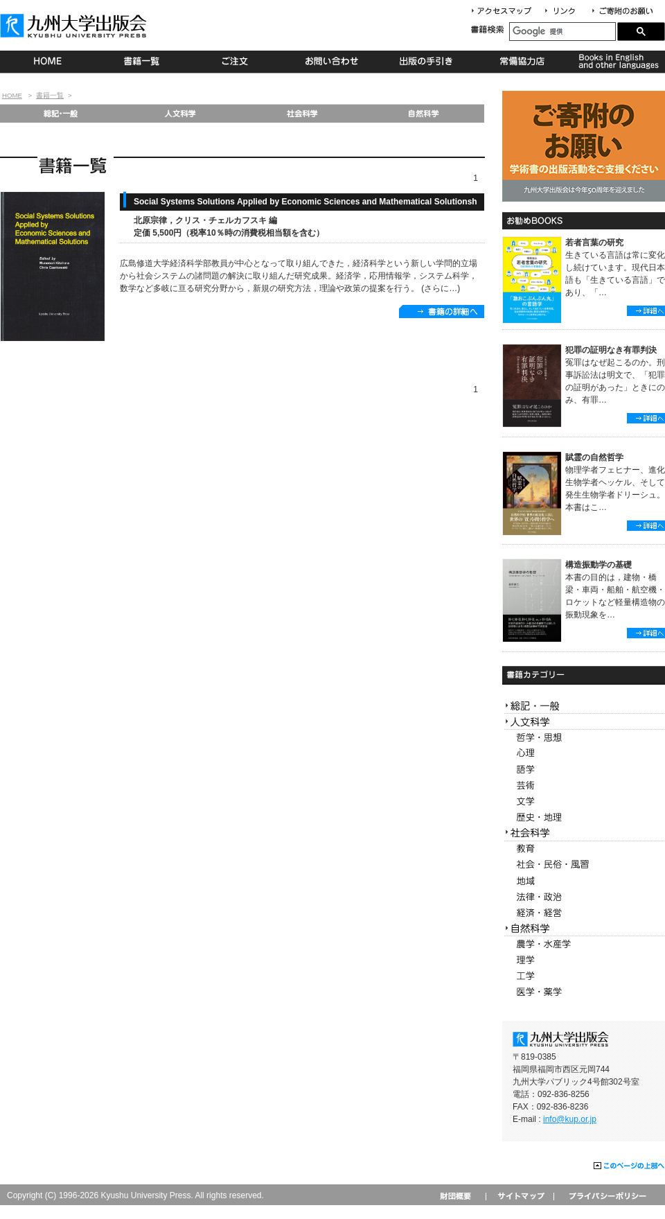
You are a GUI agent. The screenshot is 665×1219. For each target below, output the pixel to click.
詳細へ (646, 311)
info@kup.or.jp (569, 1119)
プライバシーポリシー (606, 1195)
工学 (583, 976)
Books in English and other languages (616, 62)
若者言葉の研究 (594, 242)
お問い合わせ (332, 62)
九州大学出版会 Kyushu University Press (75, 25)
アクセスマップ (506, 11)
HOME (47, 62)
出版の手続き (427, 62)
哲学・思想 (583, 738)
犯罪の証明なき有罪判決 (611, 350)
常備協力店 (522, 62)
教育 (583, 849)
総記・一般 (60, 113)
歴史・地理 (583, 817)
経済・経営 (583, 913)
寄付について (622, 11)
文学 (583, 801)
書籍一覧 (142, 62)
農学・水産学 (583, 944)
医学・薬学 (583, 992)
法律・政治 (583, 897)
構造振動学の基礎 (598, 565)
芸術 (583, 785)
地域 (583, 881)
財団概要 (460, 1195)
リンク (566, 11)
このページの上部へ (629, 1166)
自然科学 (423, 113)
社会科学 (302, 113)
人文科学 (181, 113)
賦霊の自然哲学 (594, 457)
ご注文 (237, 62)
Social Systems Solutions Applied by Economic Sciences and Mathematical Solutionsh (305, 202)
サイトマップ (519, 1195)
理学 (583, 960)
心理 (583, 754)
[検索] (562, 31)
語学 (583, 770)
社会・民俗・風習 (583, 865)
